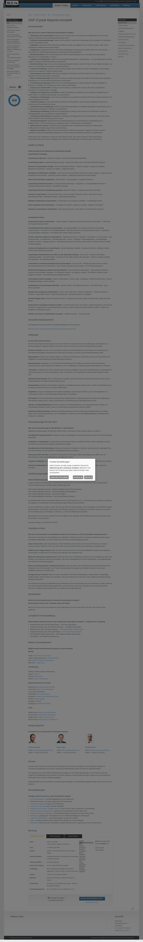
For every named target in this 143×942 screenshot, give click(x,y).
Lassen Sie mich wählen (59, 477)
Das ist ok (88, 477)
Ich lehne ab (78, 477)
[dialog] (71, 470)
